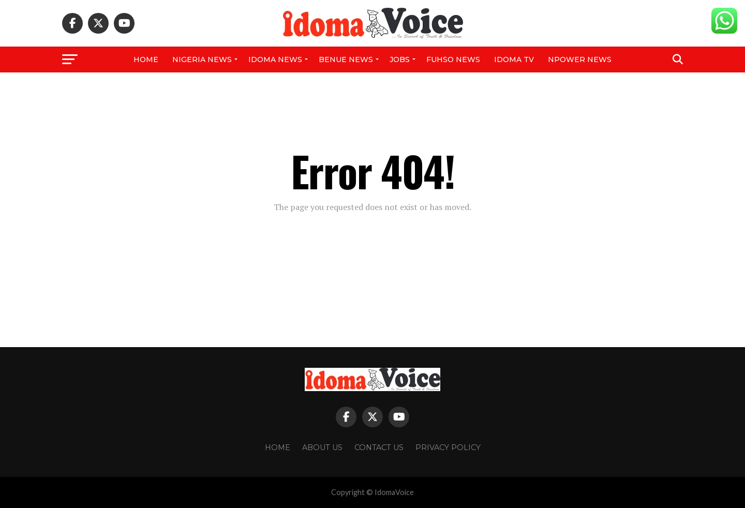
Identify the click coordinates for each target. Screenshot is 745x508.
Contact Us (379, 447)
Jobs (400, 59)
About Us (322, 447)
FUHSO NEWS (453, 59)
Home (145, 59)
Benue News (346, 59)
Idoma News (275, 59)
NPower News (580, 59)
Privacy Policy (448, 447)
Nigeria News (202, 59)
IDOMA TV (514, 59)
